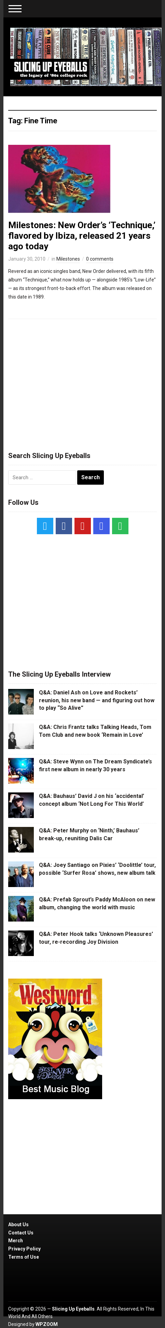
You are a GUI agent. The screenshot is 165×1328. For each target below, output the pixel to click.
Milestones (68, 259)
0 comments (99, 259)
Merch (15, 1240)
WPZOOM (47, 1324)
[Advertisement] (82, 382)
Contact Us (20, 1232)
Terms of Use (23, 1257)
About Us (18, 1224)
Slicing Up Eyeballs (73, 1309)
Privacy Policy (24, 1248)
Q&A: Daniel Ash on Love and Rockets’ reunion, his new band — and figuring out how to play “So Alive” (96, 700)
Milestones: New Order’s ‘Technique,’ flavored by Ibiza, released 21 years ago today (81, 235)
